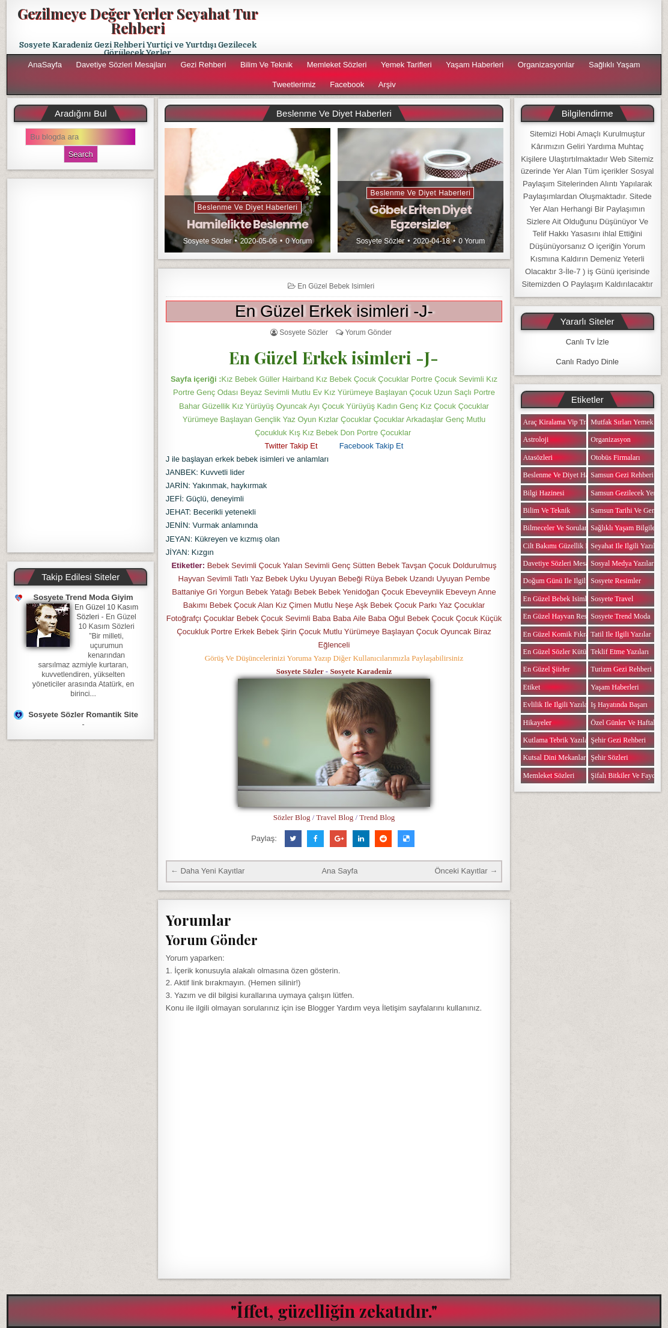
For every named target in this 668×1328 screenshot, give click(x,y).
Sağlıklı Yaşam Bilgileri (625, 528)
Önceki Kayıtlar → (465, 870)
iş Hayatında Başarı (619, 704)
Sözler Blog (292, 817)
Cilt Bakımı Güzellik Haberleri (568, 546)
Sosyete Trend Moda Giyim (83, 597)
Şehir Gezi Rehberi (618, 740)
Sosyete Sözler (207, 241)
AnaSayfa (45, 64)
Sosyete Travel (612, 599)
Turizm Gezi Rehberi (621, 669)
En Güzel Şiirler (546, 669)
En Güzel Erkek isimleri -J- (334, 311)
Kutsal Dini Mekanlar (554, 757)
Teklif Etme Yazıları (620, 651)
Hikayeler (537, 722)
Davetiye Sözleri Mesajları (121, 64)
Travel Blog (334, 817)
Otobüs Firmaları (615, 457)
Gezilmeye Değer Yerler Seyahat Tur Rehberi (137, 20)
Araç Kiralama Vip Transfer (563, 422)
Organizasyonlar (546, 64)
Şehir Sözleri (609, 757)
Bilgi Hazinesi (544, 493)
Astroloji (536, 439)
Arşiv (387, 84)
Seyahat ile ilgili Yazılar (626, 546)
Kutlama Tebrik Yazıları (557, 740)
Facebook (347, 84)
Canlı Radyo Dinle (587, 361)
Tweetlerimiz (293, 84)
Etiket (532, 687)
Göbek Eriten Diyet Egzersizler (420, 217)
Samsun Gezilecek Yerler (627, 493)
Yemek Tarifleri (406, 64)
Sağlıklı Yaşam (614, 64)
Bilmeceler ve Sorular (555, 528)
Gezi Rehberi (203, 64)
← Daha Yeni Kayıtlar (208, 870)
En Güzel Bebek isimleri (335, 286)
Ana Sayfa (339, 870)
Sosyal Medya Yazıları (623, 563)
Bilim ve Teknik (266, 64)
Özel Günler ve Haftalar (626, 722)
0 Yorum (298, 241)
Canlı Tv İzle (587, 341)
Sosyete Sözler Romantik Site (83, 714)
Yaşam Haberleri (474, 64)
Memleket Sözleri (337, 64)
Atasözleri (538, 457)
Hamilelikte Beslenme (247, 224)
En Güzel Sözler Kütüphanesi (566, 651)
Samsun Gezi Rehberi (622, 475)
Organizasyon (610, 439)
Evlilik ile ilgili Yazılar (556, 704)
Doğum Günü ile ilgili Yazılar (566, 581)
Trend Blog (377, 817)
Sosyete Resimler (616, 581)
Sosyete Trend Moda (620, 616)
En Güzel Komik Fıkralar (560, 634)
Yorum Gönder (368, 332)
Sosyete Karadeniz (361, 671)
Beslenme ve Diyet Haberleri (248, 207)
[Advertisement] (80, 365)
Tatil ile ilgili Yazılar (621, 634)
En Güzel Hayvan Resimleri (563, 616)
